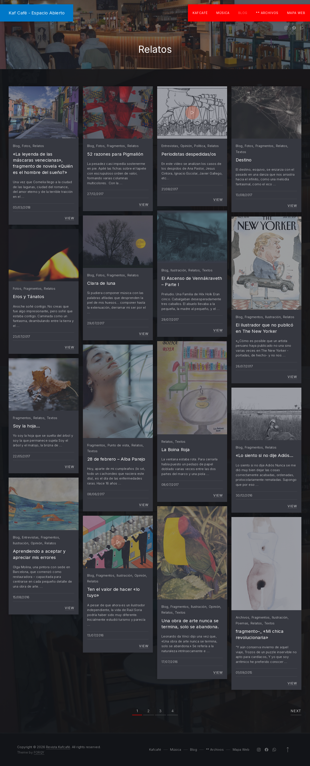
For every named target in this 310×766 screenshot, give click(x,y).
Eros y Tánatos (28, 296)
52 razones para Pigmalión (115, 154)
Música (222, 13)
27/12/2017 (95, 194)
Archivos (242, 617)
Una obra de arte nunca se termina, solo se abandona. (190, 623)
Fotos (26, 146)
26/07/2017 (244, 366)
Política (199, 146)
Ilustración (178, 270)
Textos (241, 152)
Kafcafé (200, 13)
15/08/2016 (21, 597)
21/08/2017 (169, 189)
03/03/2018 (22, 207)
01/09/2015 (244, 672)
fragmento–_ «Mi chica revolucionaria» (260, 634)
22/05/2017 (21, 456)
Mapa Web (296, 13)
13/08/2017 (244, 195)
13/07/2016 (95, 635)
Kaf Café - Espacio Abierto (37, 12)
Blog (243, 13)
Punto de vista (118, 445)
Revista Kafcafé (58, 747)
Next (296, 711)
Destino (243, 159)
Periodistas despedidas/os (188, 154)
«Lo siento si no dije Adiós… (264, 455)
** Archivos (267, 13)
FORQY (39, 752)
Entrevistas (169, 146)
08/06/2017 (96, 494)
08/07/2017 (170, 485)
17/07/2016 (169, 662)
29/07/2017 (170, 319)
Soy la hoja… (26, 426)
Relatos (38, 146)
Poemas (242, 623)
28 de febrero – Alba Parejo (116, 459)
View (69, 218)
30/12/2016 (244, 495)
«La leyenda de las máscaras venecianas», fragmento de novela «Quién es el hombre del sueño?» (43, 163)
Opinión (186, 146)
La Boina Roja (175, 449)
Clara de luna (101, 283)
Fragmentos (116, 146)
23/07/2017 (21, 336)
